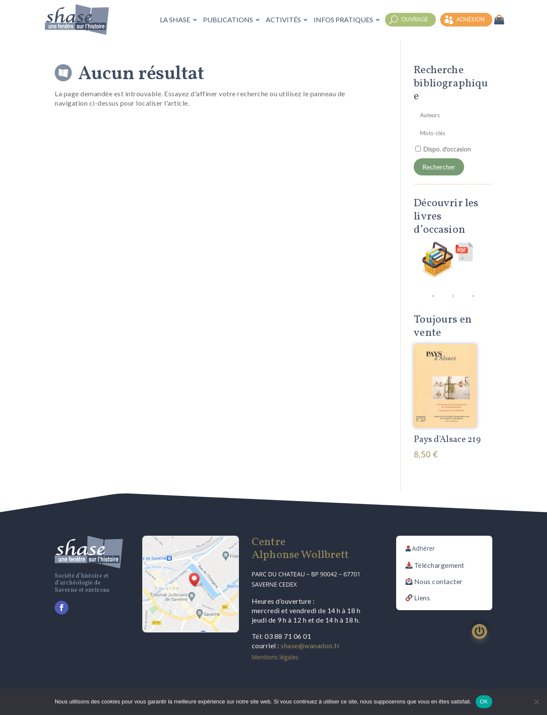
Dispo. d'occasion (447, 149)
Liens (422, 597)
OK (484, 701)
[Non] (536, 701)
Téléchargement (439, 565)
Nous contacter (438, 581)
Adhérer (423, 548)
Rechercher (439, 167)
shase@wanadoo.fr (310, 645)
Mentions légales (275, 657)
